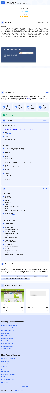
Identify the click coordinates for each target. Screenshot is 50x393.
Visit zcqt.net (25, 11)
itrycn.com (6, 304)
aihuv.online (5, 371)
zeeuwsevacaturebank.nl (9, 328)
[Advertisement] (25, 42)
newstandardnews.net (8, 338)
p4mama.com (5, 369)
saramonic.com (6, 333)
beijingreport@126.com (11, 214)
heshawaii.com (5, 335)
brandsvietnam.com (7, 379)
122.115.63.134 (8, 133)
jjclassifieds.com (6, 349)
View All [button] (47, 92)
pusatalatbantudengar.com (9, 325)
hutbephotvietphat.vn (8, 374)
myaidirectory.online (7, 364)
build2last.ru (5, 377)
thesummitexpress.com (8, 341)
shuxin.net (31, 304)
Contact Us (25, 386)
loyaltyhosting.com (7, 346)
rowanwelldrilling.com (8, 330)
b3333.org (4, 382)
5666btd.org (5, 361)
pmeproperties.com (7, 343)
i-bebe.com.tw (5, 366)
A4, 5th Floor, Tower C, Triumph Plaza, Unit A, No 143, (19, 129)
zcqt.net (28, 98)
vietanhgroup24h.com (8, 358)
